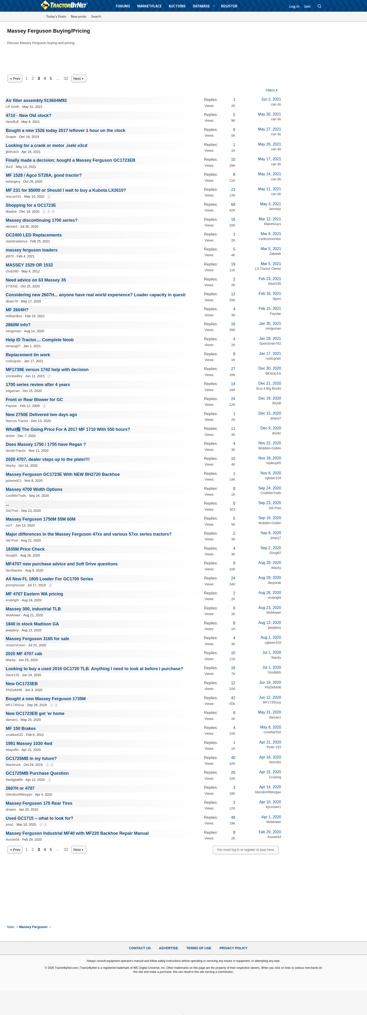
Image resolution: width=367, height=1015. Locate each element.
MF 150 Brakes (21, 728)
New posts (78, 16)
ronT (9, 525)
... (7, 504)
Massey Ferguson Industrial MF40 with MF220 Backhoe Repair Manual (77, 833)
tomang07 (13, 346)
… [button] (58, 78)
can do (276, 104)
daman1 (12, 720)
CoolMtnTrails (16, 495)
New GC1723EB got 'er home (35, 713)
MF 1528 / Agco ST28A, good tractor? (44, 175)
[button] (214, 6)
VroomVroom (15, 645)
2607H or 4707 (20, 788)
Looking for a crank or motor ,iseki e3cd (46, 145)
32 (66, 78)
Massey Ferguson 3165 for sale (37, 638)
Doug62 (11, 555)
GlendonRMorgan (19, 794)
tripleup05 (274, 463)
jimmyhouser (15, 585)
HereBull (12, 122)
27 (233, 369)
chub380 (12, 271)
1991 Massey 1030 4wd (29, 743)
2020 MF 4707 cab (24, 653)
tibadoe (11, 211)
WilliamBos (14, 316)
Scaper (11, 137)
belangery (13, 181)
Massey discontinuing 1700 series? (42, 220)
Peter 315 (274, 747)
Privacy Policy (233, 948)
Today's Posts (56, 16)
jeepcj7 (276, 418)
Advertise (168, 948)
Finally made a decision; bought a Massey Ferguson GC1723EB (70, 160)
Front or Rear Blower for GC (34, 399)
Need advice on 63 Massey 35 (36, 280)
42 (233, 698)
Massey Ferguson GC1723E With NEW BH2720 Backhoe (63, 474)
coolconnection (270, 239)
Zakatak (275, 254)
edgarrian (13, 391)
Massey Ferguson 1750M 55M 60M (40, 519)
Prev (16, 78)
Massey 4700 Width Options (34, 489)
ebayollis (12, 750)
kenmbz (275, 209)
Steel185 (274, 284)
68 (233, 204)
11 (233, 429)
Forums (123, 6)
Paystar (275, 314)
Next (77, 78)
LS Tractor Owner (268, 269)
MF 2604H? (17, 309)
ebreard (11, 226)
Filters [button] (270, 90)
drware (11, 809)
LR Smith (13, 107)
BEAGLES (273, 373)
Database (201, 6)
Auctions (177, 6)
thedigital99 (14, 780)
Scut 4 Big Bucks (268, 388)
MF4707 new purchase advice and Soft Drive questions (62, 564)
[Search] (319, 6)
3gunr (277, 299)
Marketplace (149, 6)
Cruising (275, 777)
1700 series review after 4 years (38, 384)
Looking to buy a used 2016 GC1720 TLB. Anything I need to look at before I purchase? (94, 668)
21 (233, 189)
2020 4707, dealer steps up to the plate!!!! (48, 459)
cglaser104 (273, 478)
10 (233, 159)
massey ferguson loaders (32, 250)
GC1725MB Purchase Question (37, 773)
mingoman (13, 331)
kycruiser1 (273, 807)
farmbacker (14, 570)
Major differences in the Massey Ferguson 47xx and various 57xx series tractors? (89, 534)
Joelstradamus (16, 241)
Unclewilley (14, 376)
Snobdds (274, 672)
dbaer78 (12, 301)
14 (233, 384)
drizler (10, 436)
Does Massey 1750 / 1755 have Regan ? (46, 444)
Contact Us (140, 948)
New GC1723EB (22, 683)
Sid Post (12, 511)
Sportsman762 (270, 343)
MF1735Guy (15, 705)
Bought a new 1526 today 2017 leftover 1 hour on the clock (65, 130)
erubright (12, 600)
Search (96, 16)
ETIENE (12, 286)
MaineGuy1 (272, 224)
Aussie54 (13, 839)
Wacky (11, 465)
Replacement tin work (28, 354)
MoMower (13, 615)
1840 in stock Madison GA (32, 624)
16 (233, 219)
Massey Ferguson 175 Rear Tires (39, 803)
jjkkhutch (12, 152)
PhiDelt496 (14, 690)
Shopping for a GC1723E (31, 205)
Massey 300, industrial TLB (33, 609)
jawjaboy (12, 630)
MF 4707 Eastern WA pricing (34, 594)
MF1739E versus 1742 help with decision (47, 369)
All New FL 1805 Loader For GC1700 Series (49, 579)
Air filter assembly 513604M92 (36, 100)
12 (233, 294)
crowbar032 (14, 735)
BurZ (9, 167)
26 (233, 772)
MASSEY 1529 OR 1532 (29, 265)
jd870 (10, 256)
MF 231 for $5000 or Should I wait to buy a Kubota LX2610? (66, 190)
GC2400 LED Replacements (34, 235)
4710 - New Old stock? (28, 115)
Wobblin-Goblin (269, 448)
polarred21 (14, 480)
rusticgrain (13, 361)
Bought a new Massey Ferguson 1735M (46, 698)
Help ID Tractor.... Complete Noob (40, 339)
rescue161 (13, 196)
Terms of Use (198, 948)
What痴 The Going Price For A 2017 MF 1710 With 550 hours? (68, 429)
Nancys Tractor (17, 421)
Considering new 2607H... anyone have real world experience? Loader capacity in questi (95, 294)
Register (229, 6)
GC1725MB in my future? (31, 758)
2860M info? (18, 324)
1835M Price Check (25, 549)
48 (233, 817)
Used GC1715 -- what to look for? (39, 818)
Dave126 (12, 675)
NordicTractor (16, 450)
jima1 (10, 824)
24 (233, 399)
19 (233, 264)
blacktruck (13, 765)
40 (233, 758)
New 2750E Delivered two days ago (41, 414)
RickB (276, 403)
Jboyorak (274, 583)
